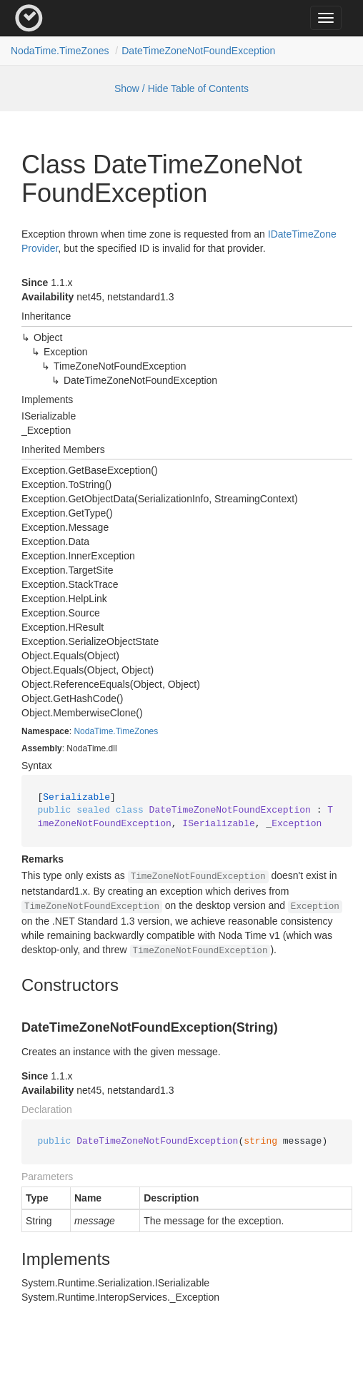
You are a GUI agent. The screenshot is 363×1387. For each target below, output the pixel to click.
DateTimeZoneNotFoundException (198, 50)
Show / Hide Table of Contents (181, 88)
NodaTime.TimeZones (60, 50)
